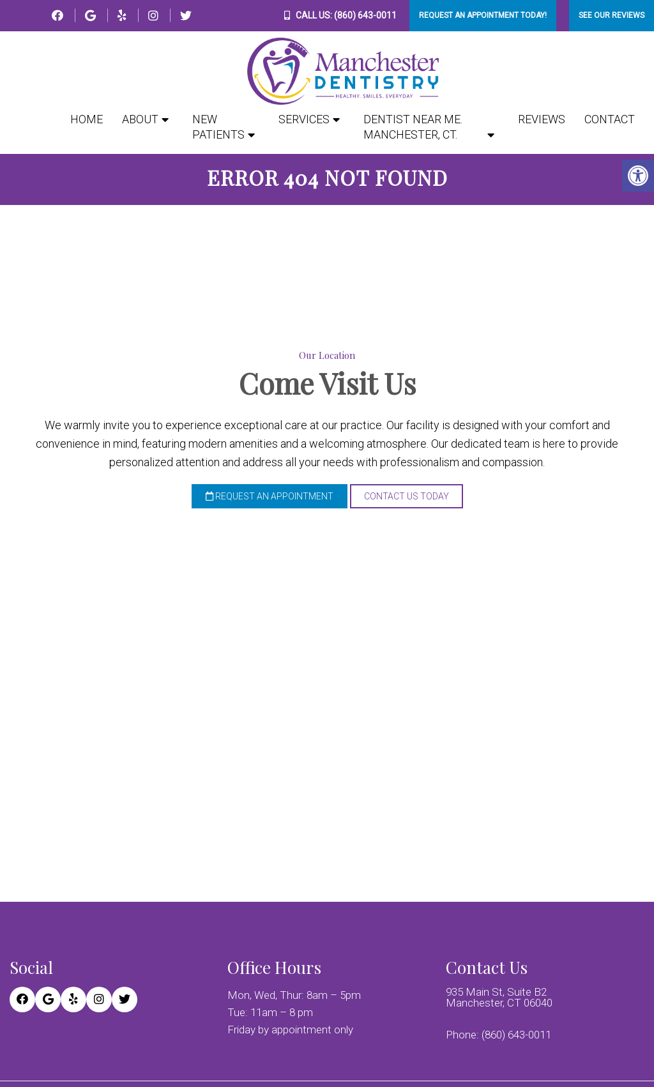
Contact (609, 119)
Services (304, 119)
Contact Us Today (406, 499)
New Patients (218, 126)
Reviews (541, 119)
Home (86, 119)
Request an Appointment (269, 499)
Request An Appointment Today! (483, 15)
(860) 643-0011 (365, 15)
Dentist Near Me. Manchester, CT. (412, 126)
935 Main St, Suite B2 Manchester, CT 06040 (499, 1001)
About (140, 119)
